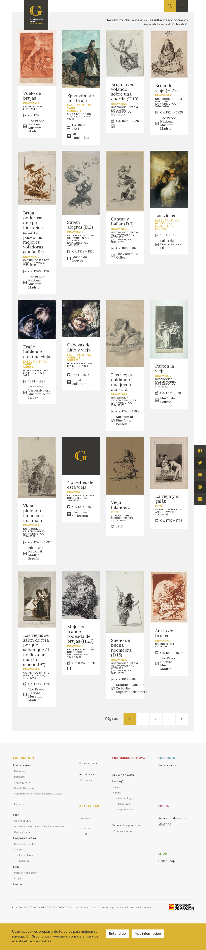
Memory (19, 804)
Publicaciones (167, 765)
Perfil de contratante (26, 872)
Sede (16, 867)
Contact (18, 884)
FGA (87, 828)
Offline (117, 792)
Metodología (125, 798)
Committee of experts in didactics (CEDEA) (38, 793)
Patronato (20, 776)
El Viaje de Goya (123, 775)
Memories (86, 780)
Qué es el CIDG (23, 820)
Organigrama (22, 782)
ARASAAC (164, 824)
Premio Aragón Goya (126, 825)
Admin (147, 907)
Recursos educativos (172, 818)
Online (117, 786)
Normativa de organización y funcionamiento (40, 826)
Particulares (26, 855)
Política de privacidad (129, 907)
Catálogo (118, 781)
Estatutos (19, 771)
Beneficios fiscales (24, 843)
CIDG (17, 815)
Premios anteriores (124, 831)
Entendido (117, 934)
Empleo (18, 878)
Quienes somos (23, 765)
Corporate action (25, 838)
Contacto (82, 907)
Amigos (18, 849)
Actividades (86, 774)
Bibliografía (124, 803)
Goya (88, 834)
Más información (148, 934)
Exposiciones (88, 763)
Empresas (25, 860)
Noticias (85, 817)
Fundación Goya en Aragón (32, 907)
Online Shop (166, 861)
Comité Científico (24, 787)
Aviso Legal (108, 907)
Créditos (95, 907)
